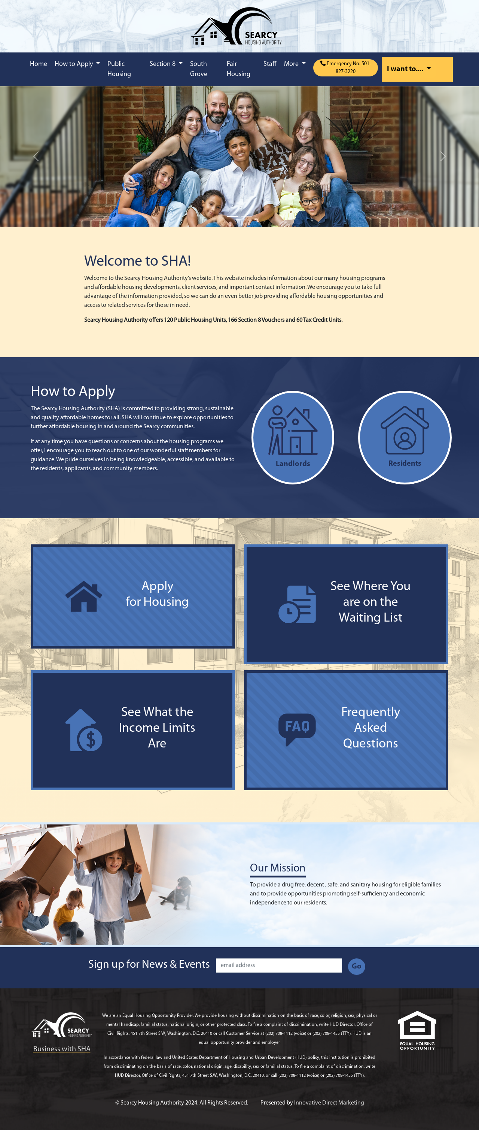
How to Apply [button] (74, 64)
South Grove (198, 69)
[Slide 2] (246, 216)
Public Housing (119, 69)
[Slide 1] (232, 216)
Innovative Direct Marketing (329, 1103)
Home (38, 64)
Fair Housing (238, 69)
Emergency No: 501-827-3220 (345, 68)
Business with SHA (62, 1049)
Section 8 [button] (163, 64)
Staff (270, 64)
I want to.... (406, 69)
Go (356, 966)
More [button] (292, 64)
